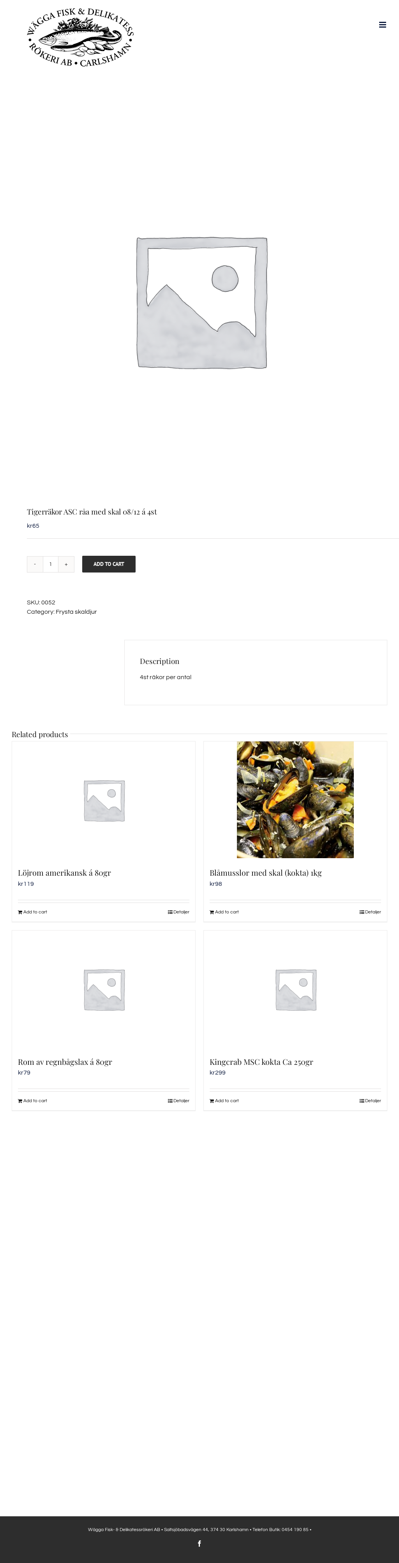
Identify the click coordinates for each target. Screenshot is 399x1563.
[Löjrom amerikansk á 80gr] (103, 799)
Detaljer (181, 912)
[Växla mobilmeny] (383, 25)
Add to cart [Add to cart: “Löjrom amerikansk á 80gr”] (35, 912)
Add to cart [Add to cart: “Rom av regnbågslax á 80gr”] (35, 1100)
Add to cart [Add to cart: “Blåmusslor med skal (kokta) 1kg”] (227, 912)
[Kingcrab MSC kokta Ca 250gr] (295, 989)
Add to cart (109, 563)
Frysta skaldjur (76, 612)
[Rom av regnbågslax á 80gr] (103, 989)
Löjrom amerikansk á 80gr (64, 872)
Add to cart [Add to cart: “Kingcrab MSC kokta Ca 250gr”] (227, 1100)
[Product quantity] (50, 564)
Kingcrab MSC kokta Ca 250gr (261, 1061)
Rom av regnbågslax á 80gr (65, 1061)
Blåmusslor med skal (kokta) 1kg (266, 872)
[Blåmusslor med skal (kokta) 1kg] (295, 799)
